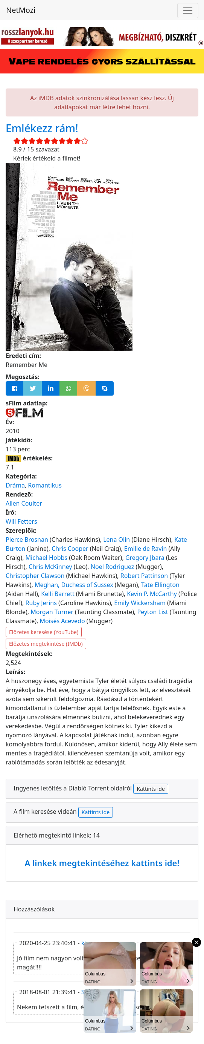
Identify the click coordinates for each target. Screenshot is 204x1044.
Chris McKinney (50, 567)
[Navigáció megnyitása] (187, 10)
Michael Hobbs (46, 557)
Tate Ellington (160, 585)
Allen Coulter (24, 503)
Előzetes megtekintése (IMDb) (46, 643)
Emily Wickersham (140, 603)
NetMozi (20, 10)
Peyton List (152, 612)
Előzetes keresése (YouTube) (43, 632)
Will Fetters (21, 521)
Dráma (15, 485)
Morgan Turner (51, 612)
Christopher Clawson (35, 576)
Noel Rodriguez (112, 567)
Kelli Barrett (57, 594)
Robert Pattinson (144, 576)
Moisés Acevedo (62, 621)
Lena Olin (116, 539)
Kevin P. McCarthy (152, 594)
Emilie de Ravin (145, 548)
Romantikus (44, 485)
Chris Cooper (70, 548)
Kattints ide (150, 788)
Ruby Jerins (41, 603)
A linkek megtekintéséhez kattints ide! (101, 862)
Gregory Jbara (144, 557)
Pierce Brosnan (27, 539)
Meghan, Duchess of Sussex (74, 585)
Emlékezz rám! (42, 128)
